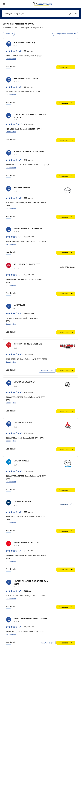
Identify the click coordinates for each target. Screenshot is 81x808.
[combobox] (40, 13)
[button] (70, 13)
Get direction (11, 59)
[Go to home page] (42, 4)
